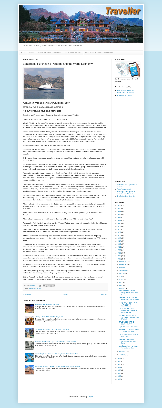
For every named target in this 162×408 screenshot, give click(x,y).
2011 (119, 250)
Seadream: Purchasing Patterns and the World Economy (127, 341)
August (122, 273)
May (121, 282)
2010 (119, 253)
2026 (119, 205)
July (121, 276)
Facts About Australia (73, 53)
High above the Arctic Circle (128, 327)
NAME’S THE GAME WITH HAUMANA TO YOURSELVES (128, 304)
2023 (119, 214)
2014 (119, 241)
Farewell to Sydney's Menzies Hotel (47, 304)
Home (23, 53)
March (121, 288)
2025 (119, 208)
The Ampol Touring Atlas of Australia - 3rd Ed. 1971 (126, 192)
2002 (119, 373)
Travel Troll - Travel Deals (125, 93)
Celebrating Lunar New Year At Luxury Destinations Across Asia (56, 354)
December (123, 261)
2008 (119, 259)
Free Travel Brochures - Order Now (99, 53)
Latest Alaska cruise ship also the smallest (129, 335)
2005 (119, 364)
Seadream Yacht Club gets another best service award (129, 298)
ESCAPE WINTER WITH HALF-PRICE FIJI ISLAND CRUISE (129, 317)
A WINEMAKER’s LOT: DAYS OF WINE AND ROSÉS (129, 331)
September (123, 270)
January (122, 354)
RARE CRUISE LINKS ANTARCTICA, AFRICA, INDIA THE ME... (128, 310)
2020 (119, 223)
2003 (119, 370)
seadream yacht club (35, 288)
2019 (119, 226)
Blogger (90, 397)
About (31, 53)
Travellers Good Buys (124, 95)
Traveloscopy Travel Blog (125, 90)
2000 (119, 376)
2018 (119, 229)
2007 (119, 358)
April (121, 285)
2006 (119, 361)
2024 (119, 211)
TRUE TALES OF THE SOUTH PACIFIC (126, 323)
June (121, 279)
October (122, 267)
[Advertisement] (127, 139)
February (122, 352)
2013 (119, 244)
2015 (119, 238)
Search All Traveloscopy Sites (49, 53)
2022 (119, 217)
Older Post (103, 295)
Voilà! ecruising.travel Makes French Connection (128, 347)
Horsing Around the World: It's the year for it (49, 317)
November (123, 264)
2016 (119, 235)
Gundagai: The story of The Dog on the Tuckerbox (52, 329)
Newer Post (27, 295)
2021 (119, 220)
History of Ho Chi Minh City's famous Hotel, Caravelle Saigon (55, 341)
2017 (119, 232)
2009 (119, 256)
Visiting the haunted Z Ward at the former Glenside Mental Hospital (57, 366)
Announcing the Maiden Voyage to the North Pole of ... (128, 292)
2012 (119, 247)
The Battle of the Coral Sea (126, 196)
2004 (119, 367)
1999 (119, 379)
